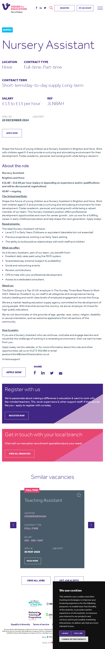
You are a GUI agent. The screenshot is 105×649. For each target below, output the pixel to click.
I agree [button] (65, 633)
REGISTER (64, 8)
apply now (12, 133)
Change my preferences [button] (74, 639)
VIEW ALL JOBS (35, 580)
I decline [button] (78, 633)
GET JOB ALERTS (69, 580)
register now (17, 415)
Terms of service (41, 624)
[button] (91, 525)
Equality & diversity (20, 624)
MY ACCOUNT (85, 8)
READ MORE (32, 561)
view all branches (20, 453)
